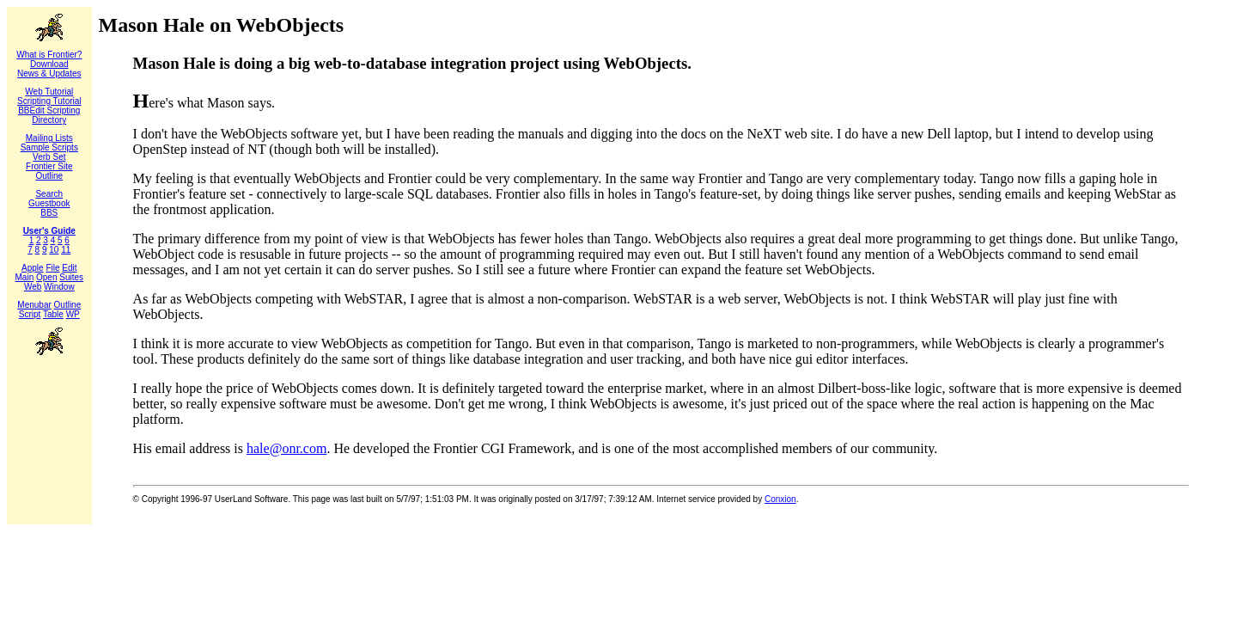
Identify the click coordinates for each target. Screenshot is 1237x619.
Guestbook (49, 203)
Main (24, 277)
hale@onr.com (286, 448)
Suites (71, 277)
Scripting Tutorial (49, 101)
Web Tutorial (49, 91)
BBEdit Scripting (49, 110)
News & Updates (49, 73)
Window (59, 286)
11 (65, 249)
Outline (68, 305)
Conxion (780, 499)
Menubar (34, 305)
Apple (32, 268)
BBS (49, 213)
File (52, 268)
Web (32, 286)
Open (46, 277)
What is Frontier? (49, 54)
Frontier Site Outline (49, 171)
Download (49, 64)
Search (49, 194)
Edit (69, 268)
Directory (49, 120)
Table (53, 314)
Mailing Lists (49, 138)
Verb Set (49, 157)
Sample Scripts (49, 147)
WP (73, 314)
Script (30, 314)
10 (53, 249)
